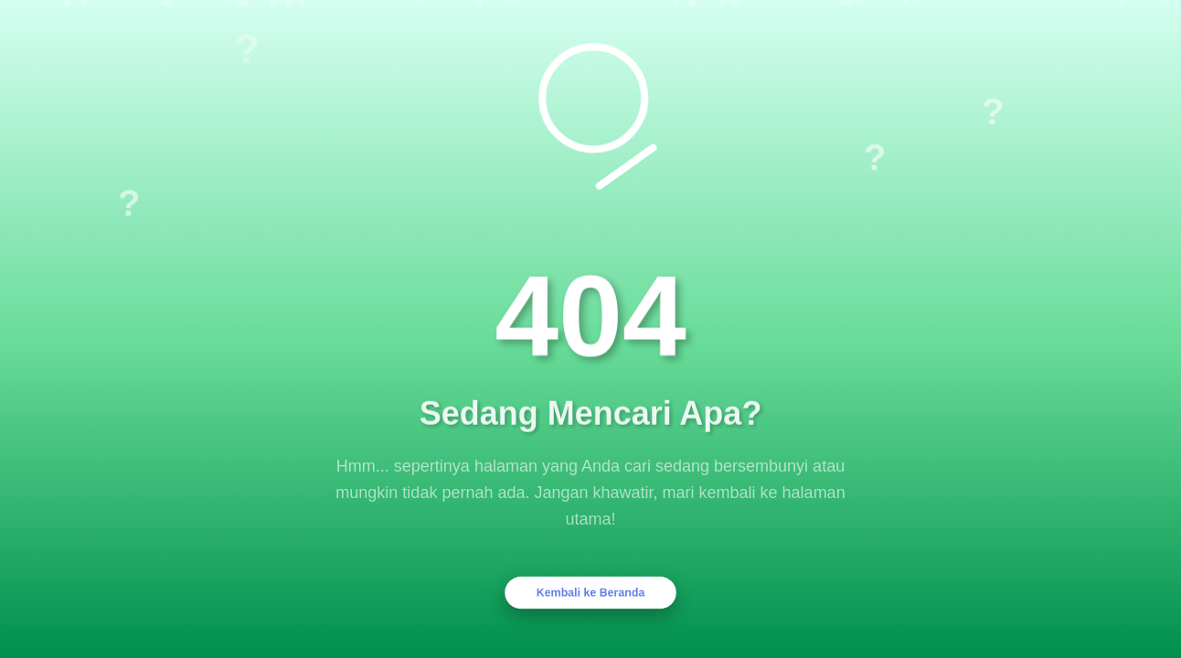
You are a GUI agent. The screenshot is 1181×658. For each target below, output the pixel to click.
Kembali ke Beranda (590, 592)
